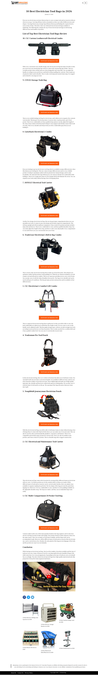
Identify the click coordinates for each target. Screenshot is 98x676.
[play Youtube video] (49, 578)
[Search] (82, 2)
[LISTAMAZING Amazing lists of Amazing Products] (19, 3)
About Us (13, 674)
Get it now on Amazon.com (49, 61)
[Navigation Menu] (85, 3)
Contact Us (20, 674)
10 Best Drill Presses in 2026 (67, 649)
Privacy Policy (29, 674)
